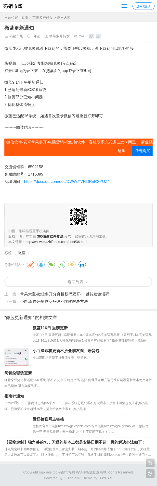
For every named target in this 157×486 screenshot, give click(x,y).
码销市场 (16, 36)
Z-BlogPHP (71, 478)
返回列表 (75, 282)
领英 (82, 264)
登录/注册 (143, 6)
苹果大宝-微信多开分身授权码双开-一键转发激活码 (64, 294)
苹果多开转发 (42, 18)
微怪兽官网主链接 (48, 419)
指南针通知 (14, 396)
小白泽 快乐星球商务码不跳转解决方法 (54, 301)
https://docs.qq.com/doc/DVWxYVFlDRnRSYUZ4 (67, 181)
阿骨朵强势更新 (18, 373)
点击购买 (142, 151)
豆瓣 (61, 264)
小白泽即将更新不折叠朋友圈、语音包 (66, 351)
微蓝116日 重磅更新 (50, 328)
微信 (51, 264)
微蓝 (22, 253)
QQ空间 (72, 264)
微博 (30, 264)
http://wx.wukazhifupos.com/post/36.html (56, 242)
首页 (25, 18)
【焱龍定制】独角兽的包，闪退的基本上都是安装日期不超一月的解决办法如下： (75, 442)
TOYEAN (105, 478)
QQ (41, 264)
